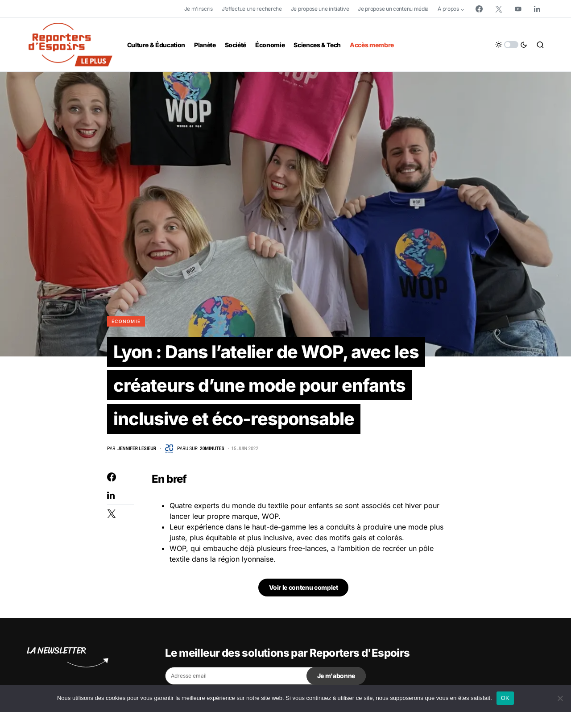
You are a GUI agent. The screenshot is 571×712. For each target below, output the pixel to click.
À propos (448, 8)
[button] (511, 44)
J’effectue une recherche (252, 8)
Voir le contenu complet (303, 588)
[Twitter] (499, 9)
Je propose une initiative (320, 8)
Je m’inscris (198, 8)
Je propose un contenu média (393, 8)
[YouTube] (518, 9)
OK (505, 698)
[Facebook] (479, 9)
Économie (126, 321)
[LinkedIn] (537, 9)
